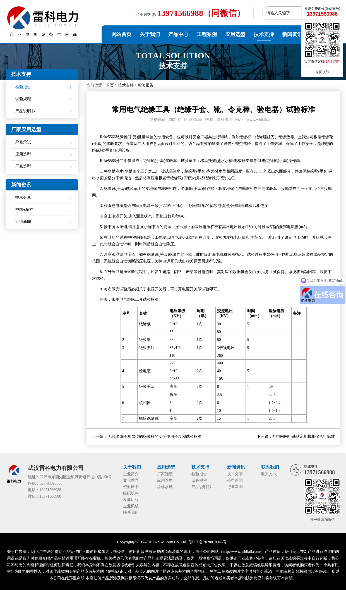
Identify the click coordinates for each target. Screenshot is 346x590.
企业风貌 (131, 506)
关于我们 (150, 34)
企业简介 (131, 474)
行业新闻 (23, 221)
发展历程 (131, 500)
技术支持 (264, 34)
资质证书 (131, 487)
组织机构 (131, 493)
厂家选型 (23, 166)
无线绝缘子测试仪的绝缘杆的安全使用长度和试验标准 (154, 436)
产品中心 (178, 34)
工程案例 (207, 34)
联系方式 (269, 474)
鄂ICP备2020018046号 (208, 542)
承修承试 (23, 142)
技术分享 (23, 197)
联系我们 (131, 512)
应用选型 (235, 34)
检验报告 (145, 85)
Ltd (183, 542)
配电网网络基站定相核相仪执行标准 (303, 436)
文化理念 (131, 480)
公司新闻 (235, 480)
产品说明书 (25, 111)
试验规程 (23, 99)
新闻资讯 (292, 34)
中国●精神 (24, 209)
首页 (110, 85)
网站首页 (121, 34)
